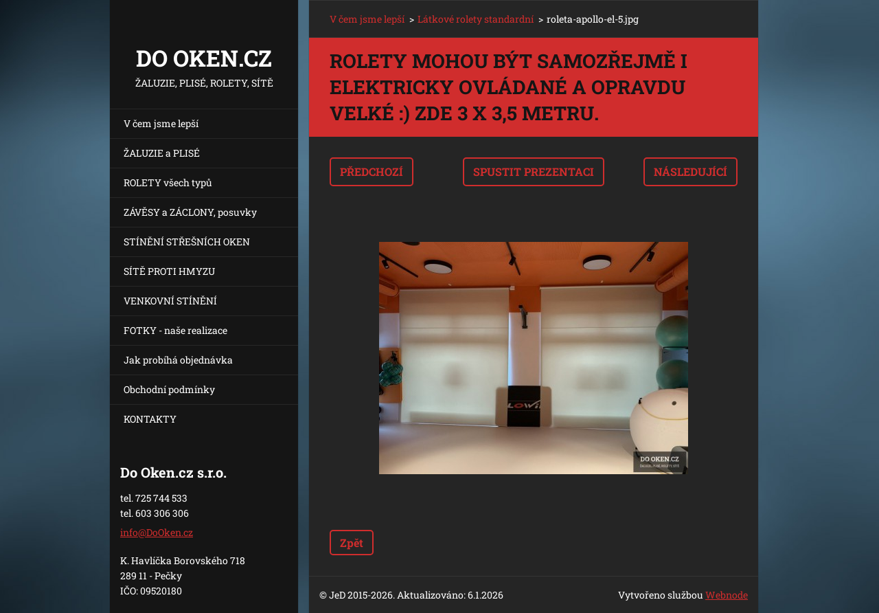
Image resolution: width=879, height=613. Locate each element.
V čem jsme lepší (161, 123)
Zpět (351, 542)
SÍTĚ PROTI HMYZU (169, 271)
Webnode (726, 594)
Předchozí (371, 171)
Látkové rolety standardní (476, 18)
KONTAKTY (150, 418)
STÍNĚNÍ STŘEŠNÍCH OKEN (187, 241)
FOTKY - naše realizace (175, 330)
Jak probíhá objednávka (178, 359)
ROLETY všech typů (168, 182)
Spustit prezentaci (533, 171)
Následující (690, 171)
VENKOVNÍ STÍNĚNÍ (170, 300)
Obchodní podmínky (169, 389)
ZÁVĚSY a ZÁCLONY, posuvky (190, 212)
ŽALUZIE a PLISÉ (162, 152)
